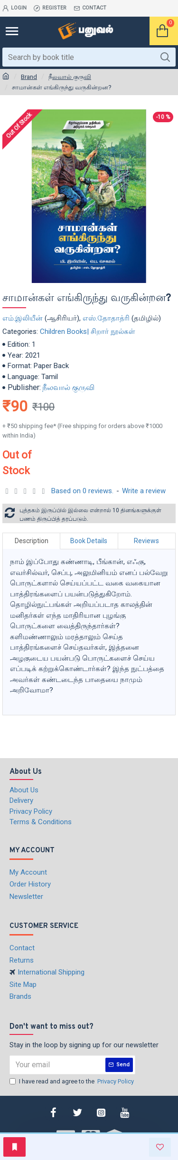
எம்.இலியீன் (22, 318)
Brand (29, 76)
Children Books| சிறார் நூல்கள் (87, 331)
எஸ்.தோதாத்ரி (106, 318)
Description (31, 541)
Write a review (144, 491)
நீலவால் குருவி (69, 76)
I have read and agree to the (72, 1081)
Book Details (88, 541)
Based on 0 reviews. (82, 491)
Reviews (146, 541)
